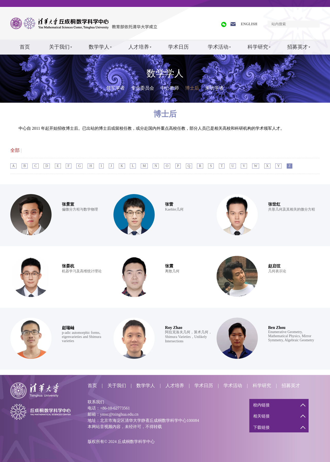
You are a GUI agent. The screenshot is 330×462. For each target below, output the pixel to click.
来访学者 (214, 88)
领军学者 (115, 88)
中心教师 (169, 88)
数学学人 (99, 47)
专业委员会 (142, 88)
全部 (15, 150)
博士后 (192, 88)
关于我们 (59, 47)
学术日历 (178, 47)
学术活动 (218, 47)
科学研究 (258, 47)
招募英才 (297, 47)
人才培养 (138, 47)
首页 (25, 47)
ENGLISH (249, 24)
